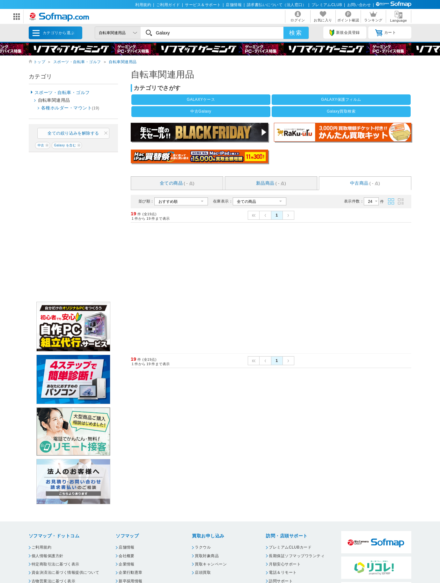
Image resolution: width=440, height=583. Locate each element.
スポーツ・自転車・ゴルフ (77, 62)
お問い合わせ (359, 5)
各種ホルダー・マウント (70, 107)
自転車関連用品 (122, 62)
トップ (39, 62)
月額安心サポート (285, 564)
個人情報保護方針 (47, 556)
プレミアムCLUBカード (290, 547)
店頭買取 (203, 572)
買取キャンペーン (211, 564)
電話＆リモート (283, 572)
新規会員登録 (345, 33)
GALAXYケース (201, 99)
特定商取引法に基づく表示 (55, 564)
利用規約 (143, 5)
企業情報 (127, 564)
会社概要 (127, 556)
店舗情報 (234, 5)
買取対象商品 (207, 556)
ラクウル (203, 547)
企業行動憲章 (131, 572)
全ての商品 (177, 183)
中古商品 (365, 183)
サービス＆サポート (203, 5)
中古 (41, 145)
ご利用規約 (41, 547)
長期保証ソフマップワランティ (297, 556)
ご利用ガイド (168, 5)
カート (385, 32)
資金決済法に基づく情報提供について (65, 572)
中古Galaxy (200, 111)
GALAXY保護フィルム (341, 99)
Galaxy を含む (65, 145)
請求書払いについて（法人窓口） (276, 5)
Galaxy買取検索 (341, 111)
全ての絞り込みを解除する (73, 133)
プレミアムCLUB (327, 5)
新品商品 (271, 183)
